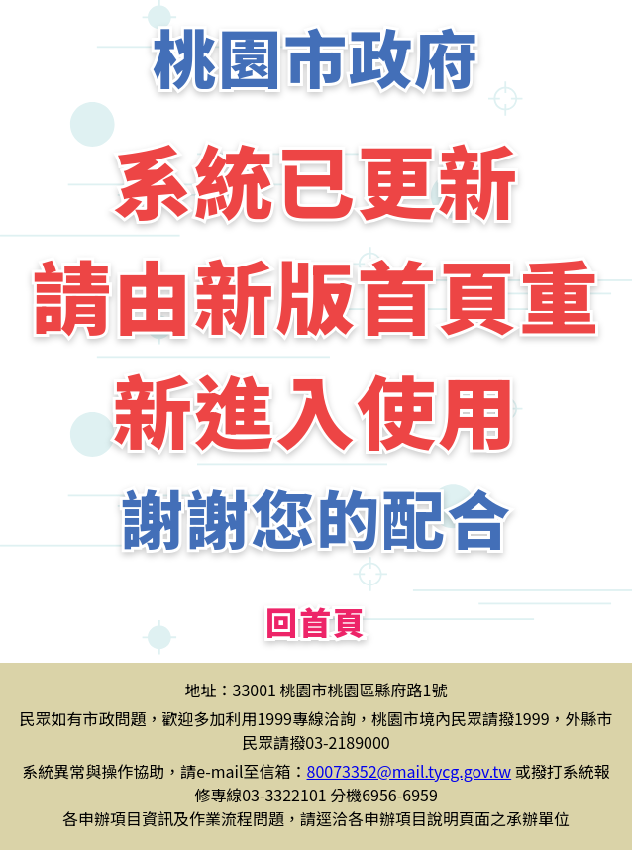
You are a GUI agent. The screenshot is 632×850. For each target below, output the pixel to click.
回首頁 (316, 621)
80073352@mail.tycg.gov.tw (409, 771)
